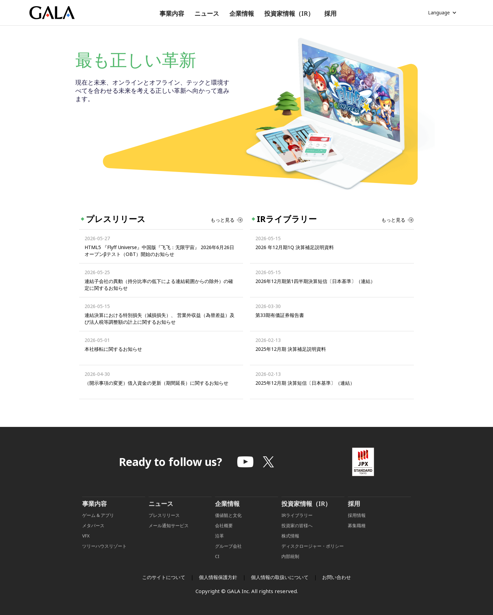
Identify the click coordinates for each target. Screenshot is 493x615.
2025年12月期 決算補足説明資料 (290, 349)
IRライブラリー (297, 525)
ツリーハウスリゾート (104, 556)
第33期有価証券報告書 (279, 315)
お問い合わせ (336, 577)
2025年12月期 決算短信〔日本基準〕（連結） (305, 383)
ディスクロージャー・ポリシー (312, 556)
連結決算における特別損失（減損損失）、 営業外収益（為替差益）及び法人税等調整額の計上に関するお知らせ (160, 318)
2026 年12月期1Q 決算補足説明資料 (294, 247)
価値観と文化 (228, 525)
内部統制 (290, 566)
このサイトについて (163, 577)
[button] (171, 13)
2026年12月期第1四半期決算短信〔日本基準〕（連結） (315, 281)
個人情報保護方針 (218, 577)
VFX (86, 546)
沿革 (219, 546)
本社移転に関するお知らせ (113, 349)
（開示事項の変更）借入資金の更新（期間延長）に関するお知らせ (156, 383)
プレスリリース (164, 525)
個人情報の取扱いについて (279, 577)
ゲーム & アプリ (98, 525)
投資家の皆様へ (297, 535)
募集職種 (357, 535)
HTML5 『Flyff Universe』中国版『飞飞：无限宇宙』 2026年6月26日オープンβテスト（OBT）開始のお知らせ (159, 250)
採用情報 (357, 525)
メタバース (93, 535)
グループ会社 (228, 556)
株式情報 (290, 546)
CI (217, 566)
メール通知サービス (169, 535)
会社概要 (224, 535)
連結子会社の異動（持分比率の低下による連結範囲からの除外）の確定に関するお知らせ (159, 284)
